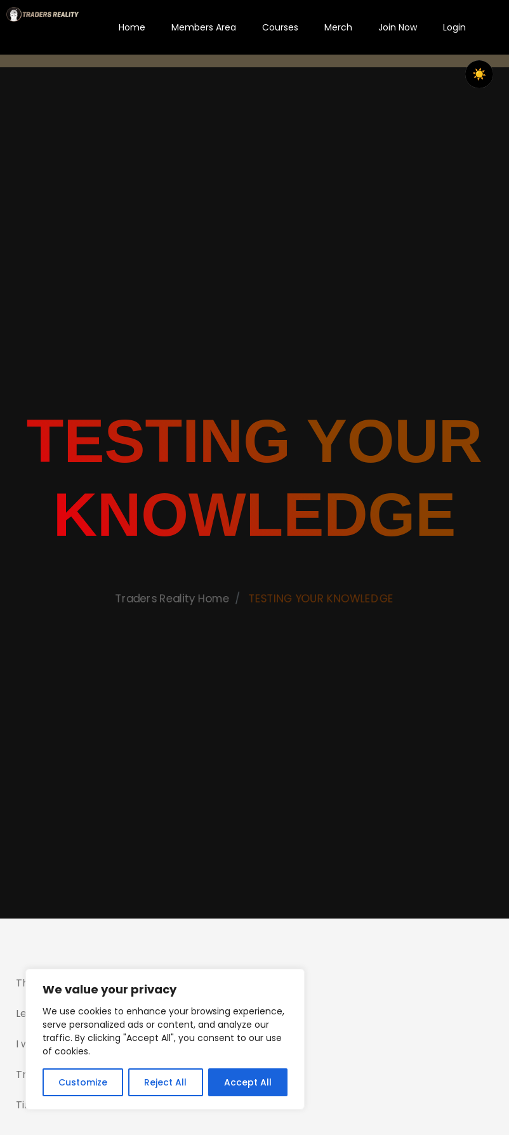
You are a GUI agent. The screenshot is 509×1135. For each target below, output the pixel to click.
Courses (280, 27)
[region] (165, 1039)
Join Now (397, 27)
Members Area (203, 27)
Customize (82, 1082)
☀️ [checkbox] (479, 74)
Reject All (165, 1082)
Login (454, 27)
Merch (338, 27)
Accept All (248, 1082)
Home (132, 27)
